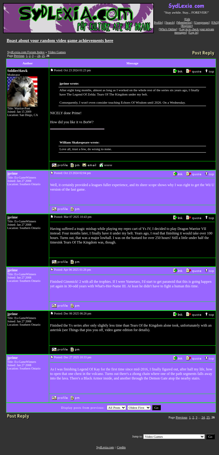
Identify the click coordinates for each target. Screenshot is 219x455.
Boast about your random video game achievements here (60, 40)
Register (187, 25)
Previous (19, 55)
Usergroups (202, 22)
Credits (121, 447)
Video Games (57, 52)
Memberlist (184, 22)
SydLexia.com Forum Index (26, 52)
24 (38, 55)
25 (43, 55)
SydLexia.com (105, 447)
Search (170, 22)
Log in (193, 32)
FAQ (215, 22)
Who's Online (168, 29)
